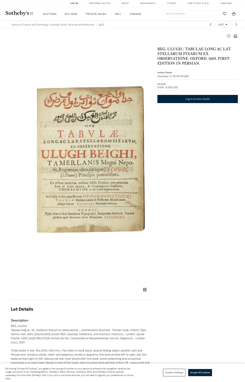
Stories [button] (171, 3)
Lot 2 (101, 24)
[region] (122, 373)
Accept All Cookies (200, 372)
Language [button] (226, 3)
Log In (74, 3)
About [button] (125, 3)
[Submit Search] (215, 13)
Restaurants (148, 3)
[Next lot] (236, 24)
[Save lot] (228, 36)
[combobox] (191, 13)
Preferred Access (100, 3)
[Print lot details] (235, 36)
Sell (118, 14)
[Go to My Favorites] (224, 13)
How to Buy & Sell (198, 3)
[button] (93, 158)
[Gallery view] (145, 289)
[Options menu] (223, 24)
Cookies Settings (174, 372)
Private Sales (96, 14)
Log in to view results (198, 99)
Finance (135, 14)
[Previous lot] (210, 24)
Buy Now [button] (71, 14)
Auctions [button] (50, 14)
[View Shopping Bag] (234, 13)
